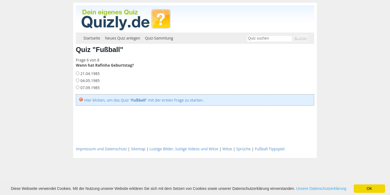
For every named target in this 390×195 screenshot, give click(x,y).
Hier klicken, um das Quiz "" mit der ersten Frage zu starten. (144, 100)
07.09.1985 (89, 87)
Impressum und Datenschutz (101, 148)
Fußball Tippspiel (270, 148)
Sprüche (243, 148)
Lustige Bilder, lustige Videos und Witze (184, 148)
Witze (227, 148)
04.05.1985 (89, 80)
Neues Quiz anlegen (122, 38)
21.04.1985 (89, 73)
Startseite (91, 38)
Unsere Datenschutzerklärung (321, 188)
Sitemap (138, 148)
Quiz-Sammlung (159, 38)
